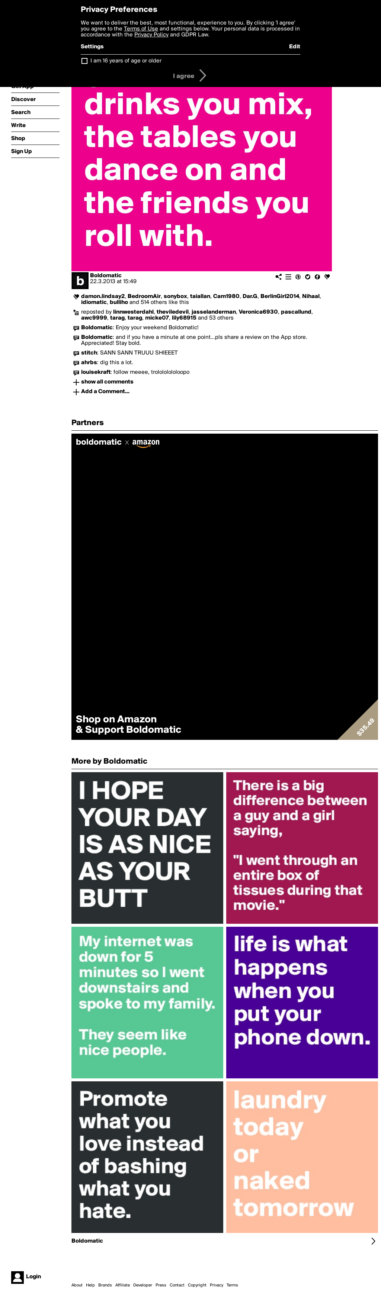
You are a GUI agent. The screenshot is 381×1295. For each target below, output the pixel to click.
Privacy (216, 1285)
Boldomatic (106, 276)
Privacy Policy (151, 35)
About (77, 1285)
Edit (294, 47)
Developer (142, 1285)
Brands (105, 1285)
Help (90, 1285)
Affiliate (122, 1285)
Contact (177, 1285)
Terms (232, 1285)
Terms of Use (141, 29)
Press (161, 1285)
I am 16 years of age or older (125, 61)
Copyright (197, 1285)
